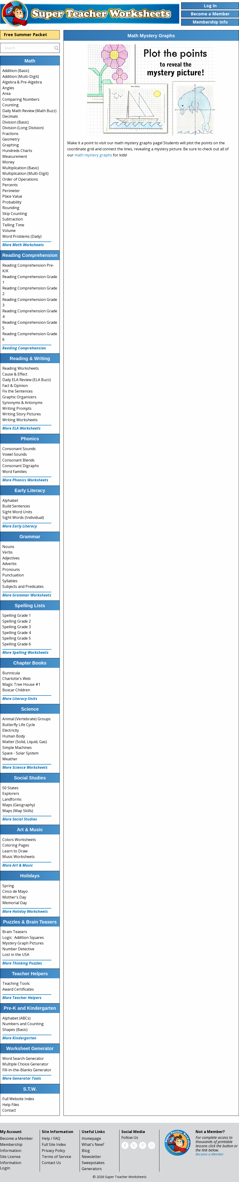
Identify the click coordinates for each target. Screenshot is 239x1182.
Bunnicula (11, 672)
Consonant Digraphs (20, 465)
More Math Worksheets (23, 244)
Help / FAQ (51, 1138)
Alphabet (10, 500)
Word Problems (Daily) (22, 236)
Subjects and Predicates (23, 586)
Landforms (11, 799)
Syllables (10, 580)
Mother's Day (14, 897)
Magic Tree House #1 (21, 684)
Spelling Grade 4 (16, 632)
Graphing (10, 145)
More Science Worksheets (25, 767)
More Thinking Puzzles (22, 963)
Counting (10, 104)
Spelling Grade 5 (16, 638)
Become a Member (16, 1138)
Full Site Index (54, 1144)
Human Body (13, 736)
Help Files (10, 1104)
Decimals (10, 116)
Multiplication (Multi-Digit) (25, 173)
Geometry (11, 139)
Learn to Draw (15, 851)
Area (6, 93)
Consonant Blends (18, 460)
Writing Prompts (17, 408)
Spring (8, 885)
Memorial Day (14, 902)
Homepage (91, 1138)
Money (8, 162)
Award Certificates (18, 989)
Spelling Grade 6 (16, 644)
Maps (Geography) (18, 804)
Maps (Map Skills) (17, 810)
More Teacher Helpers (22, 997)
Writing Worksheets (20, 419)
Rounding (10, 207)
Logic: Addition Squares (23, 937)
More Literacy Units (19, 698)
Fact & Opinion (15, 385)
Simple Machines (17, 747)
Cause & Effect (14, 374)
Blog (86, 1150)
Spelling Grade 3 (16, 626)
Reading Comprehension (24, 348)
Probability (11, 202)
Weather (10, 759)
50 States (10, 787)
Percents (10, 184)
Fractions (10, 133)
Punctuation (13, 575)
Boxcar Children (16, 690)
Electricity (10, 730)
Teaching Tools (16, 983)
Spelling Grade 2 (16, 621)
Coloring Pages (15, 845)
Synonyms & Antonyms (22, 402)
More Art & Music (17, 865)
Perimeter (11, 190)
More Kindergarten (19, 1038)
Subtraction (12, 219)
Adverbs (9, 563)
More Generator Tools (21, 1078)
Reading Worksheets (20, 368)
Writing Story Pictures (21, 414)
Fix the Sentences (17, 391)
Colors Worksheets (19, 839)
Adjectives (11, 558)
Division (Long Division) (23, 127)
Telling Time (13, 224)
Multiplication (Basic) (20, 167)
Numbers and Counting (23, 1023)
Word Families (14, 471)
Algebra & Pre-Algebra (22, 82)
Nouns (8, 546)
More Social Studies (19, 819)
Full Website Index (18, 1098)
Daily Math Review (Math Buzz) (29, 110)
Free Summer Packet (25, 34)
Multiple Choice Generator (25, 1064)
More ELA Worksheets (21, 428)
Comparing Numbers (20, 99)
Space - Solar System (20, 753)
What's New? (93, 1144)
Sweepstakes (93, 1162)
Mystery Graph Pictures (23, 943)
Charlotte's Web (16, 678)
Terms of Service (56, 1156)
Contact (9, 1110)
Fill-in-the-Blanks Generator (26, 1069)
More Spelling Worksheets (25, 652)
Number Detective (18, 948)
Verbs (7, 552)
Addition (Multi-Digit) (20, 76)
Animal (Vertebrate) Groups (26, 718)
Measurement (14, 156)
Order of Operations (20, 179)
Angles (8, 87)
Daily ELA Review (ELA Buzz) (26, 379)
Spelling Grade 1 (16, 615)
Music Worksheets (18, 856)
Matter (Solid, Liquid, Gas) (24, 741)
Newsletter (91, 1156)
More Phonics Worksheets (25, 479)
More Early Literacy (19, 526)
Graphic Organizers (19, 397)
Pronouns (11, 569)
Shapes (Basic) (15, 1029)
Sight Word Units (17, 511)
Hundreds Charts (17, 150)
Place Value (12, 196)
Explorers (10, 793)
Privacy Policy (53, 1150)
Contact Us (51, 1162)
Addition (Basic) (15, 70)
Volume (9, 230)
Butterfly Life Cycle (18, 724)
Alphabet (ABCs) (16, 1018)
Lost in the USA (15, 954)
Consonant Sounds (19, 448)
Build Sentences (16, 506)
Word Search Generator (23, 1058)
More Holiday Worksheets (25, 911)
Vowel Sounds (14, 454)
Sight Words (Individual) (23, 517)
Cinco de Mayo (15, 891)
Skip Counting (14, 213)
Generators (92, 1168)
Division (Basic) (15, 122)
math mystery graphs (93, 155)
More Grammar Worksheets (26, 595)
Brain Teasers (14, 931)
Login (5, 1168)
